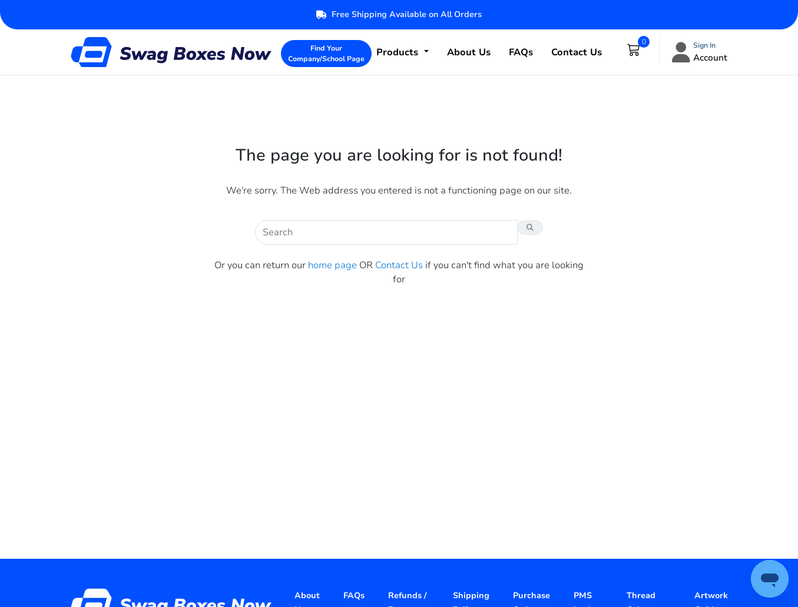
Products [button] (398, 52)
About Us (469, 52)
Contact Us (576, 52)
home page (332, 265)
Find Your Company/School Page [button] (326, 54)
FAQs (521, 52)
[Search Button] (530, 228)
